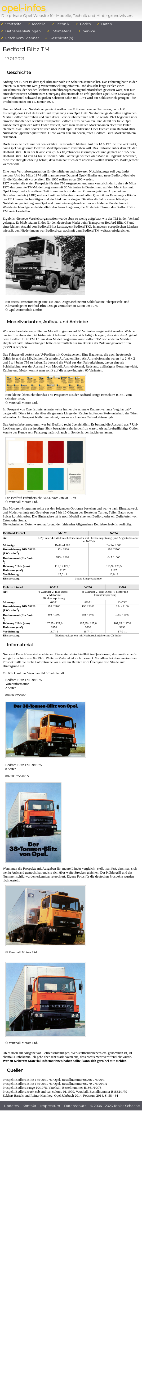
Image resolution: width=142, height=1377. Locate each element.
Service (89, 31)
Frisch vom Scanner (22, 38)
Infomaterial (61, 31)
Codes (85, 24)
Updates (11, 1106)
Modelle (39, 24)
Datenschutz (75, 1106)
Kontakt (29, 1106)
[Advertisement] (71, 1160)
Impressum (50, 1106)
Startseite (13, 24)
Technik (62, 24)
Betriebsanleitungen (23, 31)
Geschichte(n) (61, 38)
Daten (106, 24)
